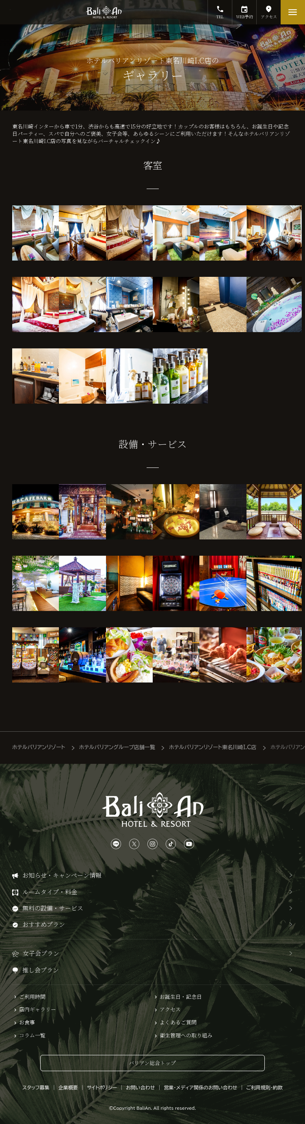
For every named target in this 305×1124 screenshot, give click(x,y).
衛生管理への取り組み (186, 1035)
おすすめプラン (43, 924)
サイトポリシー (102, 1087)
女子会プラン (41, 953)
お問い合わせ (140, 1087)
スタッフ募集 (36, 1087)
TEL (220, 10)
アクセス (269, 10)
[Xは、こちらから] (134, 844)
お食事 (27, 1022)
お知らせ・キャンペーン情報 (62, 875)
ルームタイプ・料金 (49, 891)
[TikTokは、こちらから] (171, 844)
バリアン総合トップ (152, 1063)
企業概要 (68, 1087)
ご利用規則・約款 (264, 1087)
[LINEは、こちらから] (116, 844)
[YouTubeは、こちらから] (189, 844)
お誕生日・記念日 (181, 996)
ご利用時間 (32, 996)
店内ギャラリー (37, 1009)
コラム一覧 (32, 1035)
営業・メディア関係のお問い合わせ (200, 1087)
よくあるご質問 (178, 1022)
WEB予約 (244, 10)
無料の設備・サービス (52, 908)
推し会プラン (40, 969)
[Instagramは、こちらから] (152, 844)
